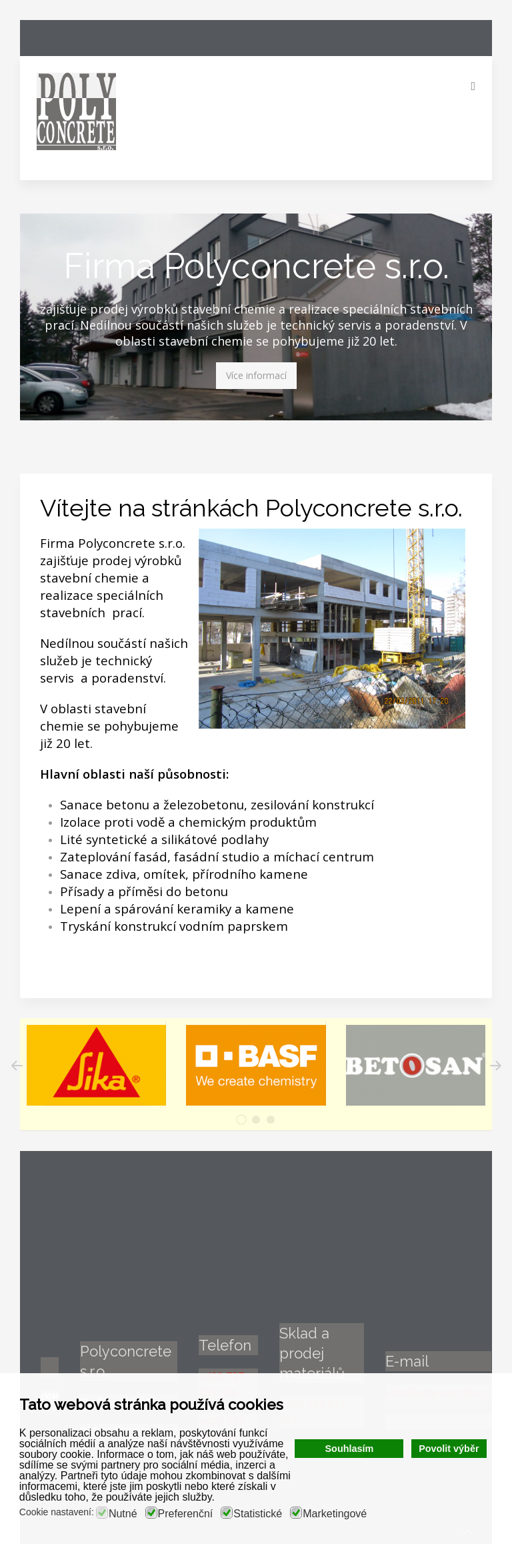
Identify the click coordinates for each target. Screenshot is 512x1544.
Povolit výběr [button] (449, 1448)
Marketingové (335, 1514)
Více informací (256, 375)
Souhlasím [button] (349, 1448)
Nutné (123, 1514)
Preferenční (185, 1514)
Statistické (257, 1514)
